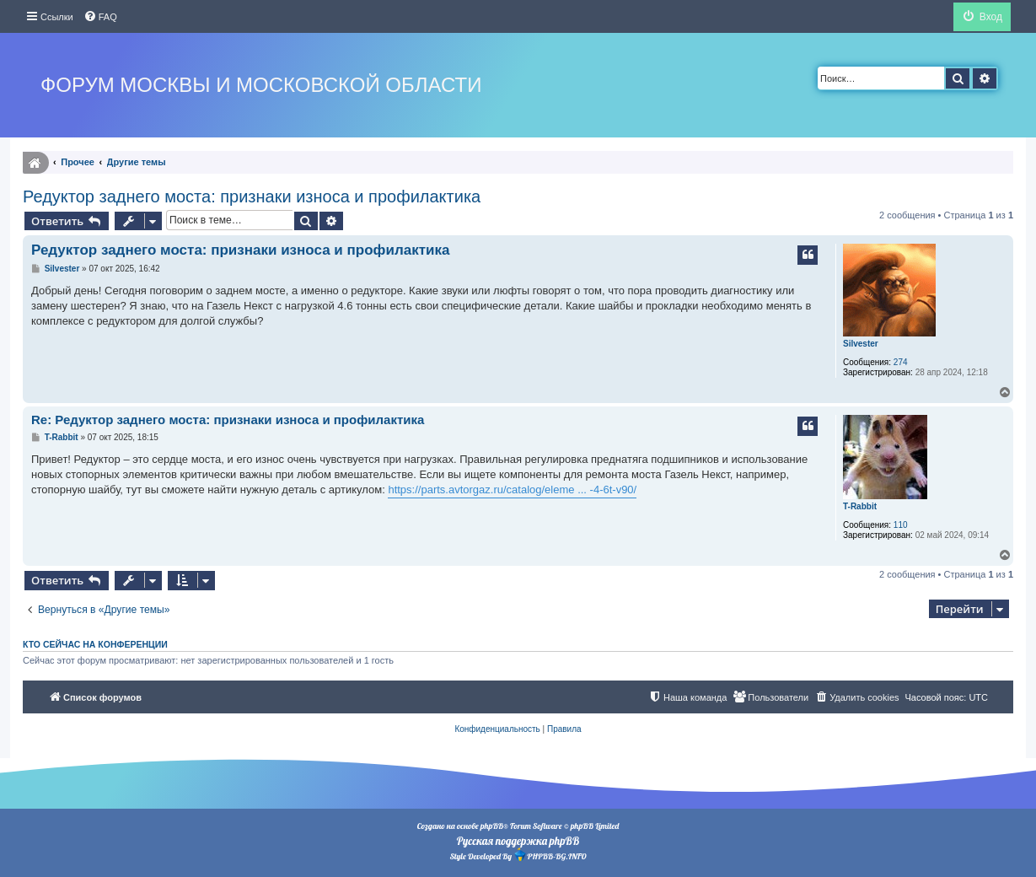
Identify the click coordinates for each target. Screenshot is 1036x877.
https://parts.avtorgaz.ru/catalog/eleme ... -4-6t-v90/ (512, 489)
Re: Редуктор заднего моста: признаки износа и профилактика (227, 419)
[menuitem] (100, 17)
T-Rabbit (860, 506)
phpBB (491, 826)
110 (901, 525)
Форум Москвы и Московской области (260, 84)
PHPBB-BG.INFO (549, 854)
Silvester (860, 343)
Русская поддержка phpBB (518, 840)
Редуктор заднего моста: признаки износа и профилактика (251, 196)
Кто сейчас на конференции (95, 644)
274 (901, 362)
